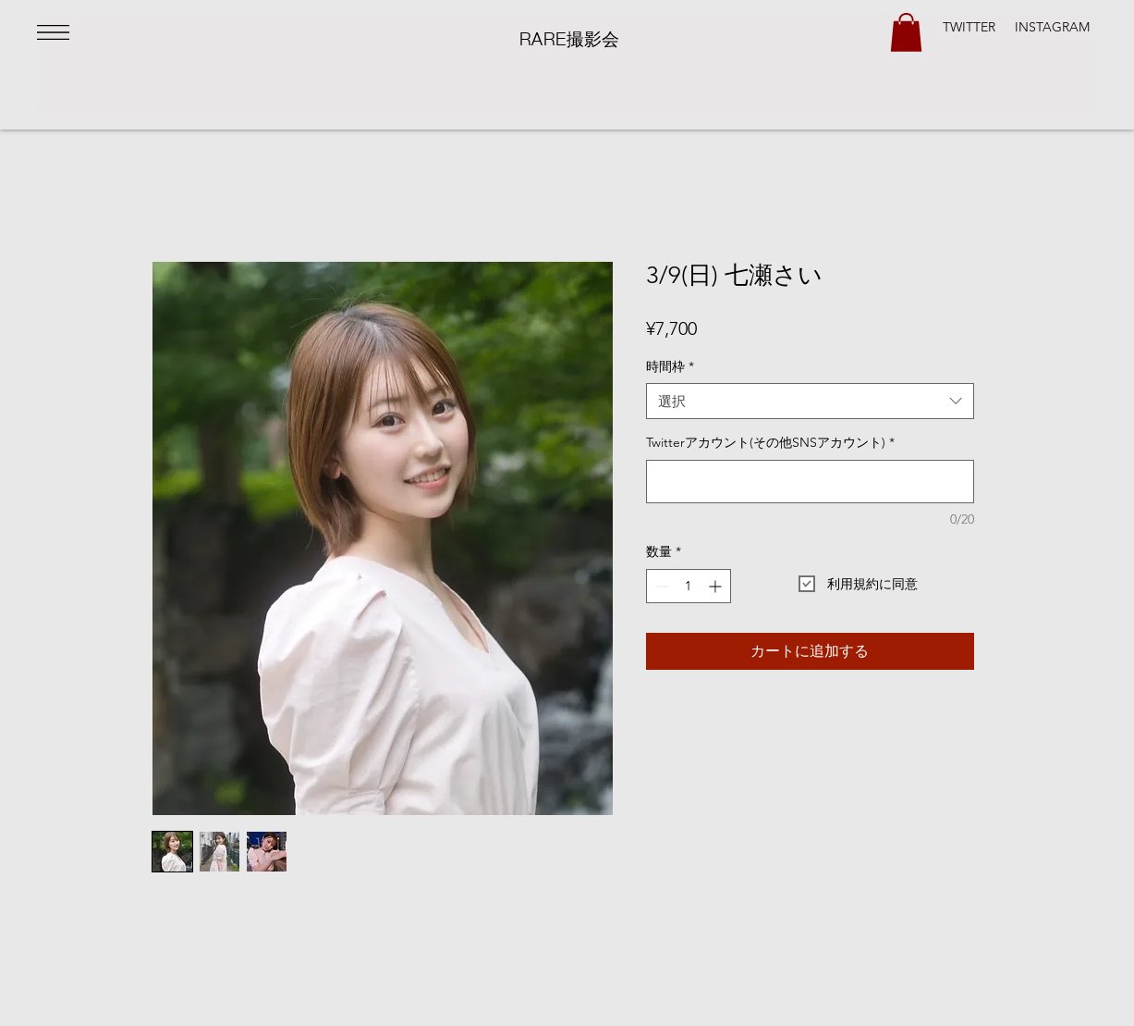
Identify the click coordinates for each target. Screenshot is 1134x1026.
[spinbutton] (688, 586)
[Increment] (716, 586)
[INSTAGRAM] (1051, 28)
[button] (53, 32)
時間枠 (670, 366)
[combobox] (810, 401)
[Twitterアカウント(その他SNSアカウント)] (810, 481)
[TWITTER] (969, 28)
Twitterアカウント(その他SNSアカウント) (770, 442)
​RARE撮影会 (569, 37)
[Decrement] (660, 586)
